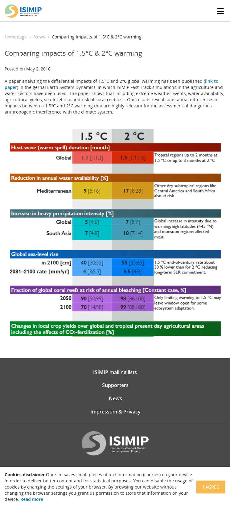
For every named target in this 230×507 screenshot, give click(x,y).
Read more (31, 499)
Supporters (115, 385)
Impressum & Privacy (115, 411)
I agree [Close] (211, 487)
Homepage (16, 37)
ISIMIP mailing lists (115, 372)
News (39, 37)
